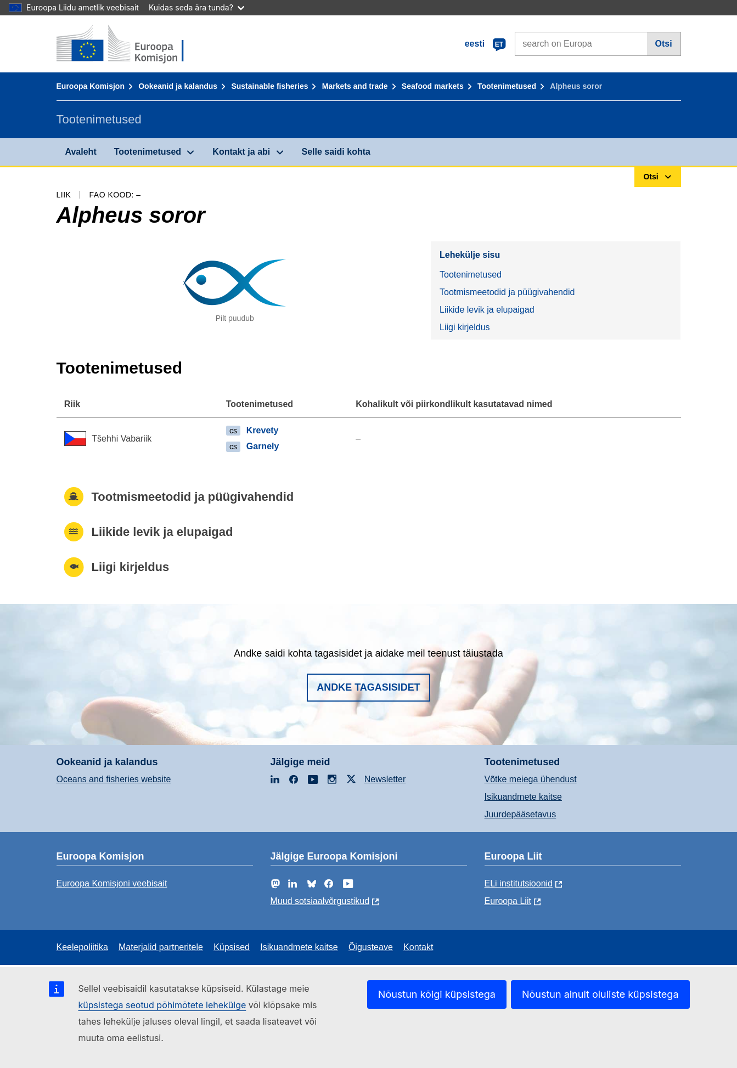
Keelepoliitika (82, 947)
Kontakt (418, 947)
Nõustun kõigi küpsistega (437, 994)
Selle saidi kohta (336, 151)
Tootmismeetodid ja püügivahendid (507, 292)
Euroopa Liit (508, 901)
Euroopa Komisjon (91, 86)
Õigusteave (370, 947)
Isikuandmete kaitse (523, 796)
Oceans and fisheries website (114, 779)
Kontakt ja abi (241, 151)
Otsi (663, 43)
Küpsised (231, 947)
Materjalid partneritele (161, 947)
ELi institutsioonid (519, 883)
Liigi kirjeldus (465, 327)
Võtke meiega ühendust (531, 779)
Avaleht (81, 151)
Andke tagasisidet (368, 687)
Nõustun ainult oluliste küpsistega (600, 994)
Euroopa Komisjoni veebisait (112, 883)
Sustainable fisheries (269, 86)
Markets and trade (355, 86)
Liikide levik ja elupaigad (487, 309)
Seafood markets (433, 86)
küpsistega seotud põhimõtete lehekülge (162, 1004)
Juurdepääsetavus (520, 814)
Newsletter (385, 779)
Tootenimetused (506, 86)
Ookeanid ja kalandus (177, 86)
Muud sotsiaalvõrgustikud (320, 901)
